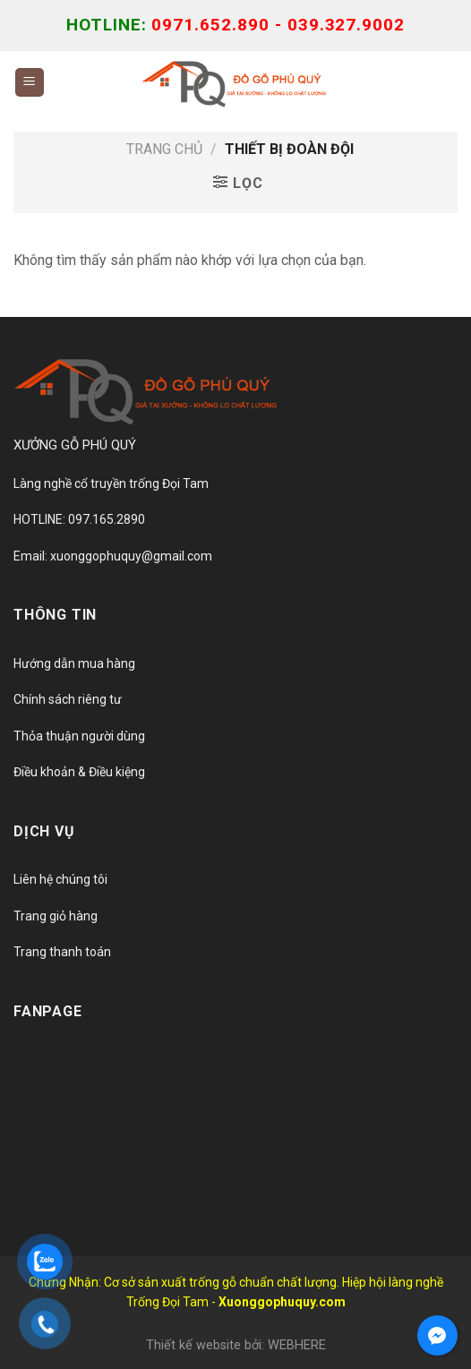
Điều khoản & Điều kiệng (79, 772)
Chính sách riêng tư (67, 699)
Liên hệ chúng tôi (60, 879)
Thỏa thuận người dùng (79, 736)
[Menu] (30, 83)
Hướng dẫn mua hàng (74, 663)
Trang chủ (164, 149)
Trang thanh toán (62, 952)
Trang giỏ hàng (55, 916)
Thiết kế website (193, 1345)
